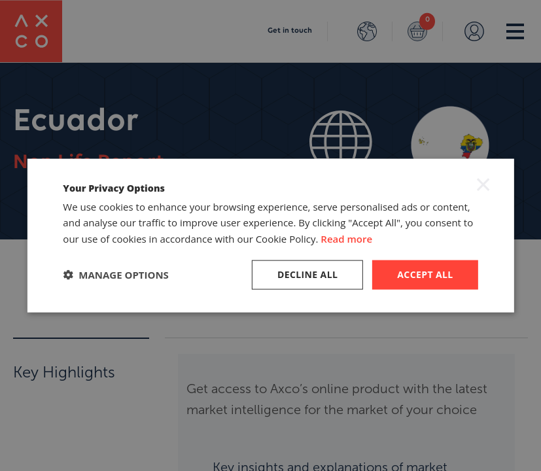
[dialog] (270, 235)
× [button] (483, 183)
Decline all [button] (307, 274)
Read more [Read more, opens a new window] (346, 238)
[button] (116, 275)
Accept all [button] (425, 274)
